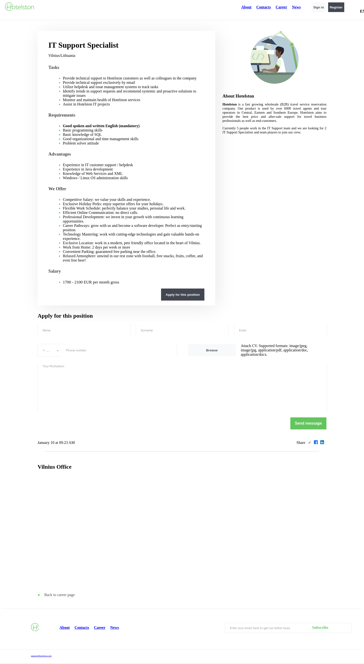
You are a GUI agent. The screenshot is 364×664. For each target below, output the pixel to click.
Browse (212, 350)
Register (336, 7)
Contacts (263, 7)
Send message (308, 423)
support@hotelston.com (41, 656)
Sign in (318, 7)
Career (281, 7)
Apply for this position (183, 294)
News (296, 7)
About (246, 7)
